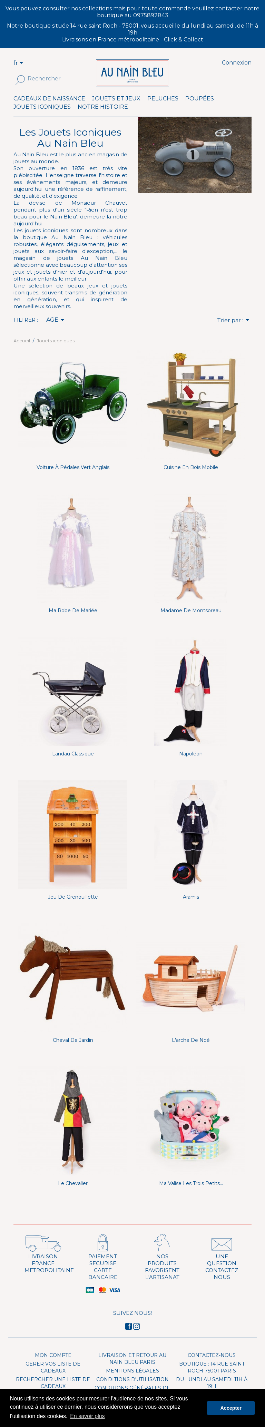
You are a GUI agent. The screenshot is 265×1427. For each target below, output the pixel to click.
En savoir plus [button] (87, 1416)
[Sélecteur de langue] (22, 63)
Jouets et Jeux (116, 109)
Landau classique (73, 764)
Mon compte (53, 1365)
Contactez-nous (212, 1365)
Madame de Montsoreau (191, 621)
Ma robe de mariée (73, 621)
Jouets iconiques (42, 117)
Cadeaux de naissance (49, 109)
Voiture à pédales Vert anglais (73, 478)
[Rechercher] (51, 78)
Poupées (199, 109)
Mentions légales (132, 1381)
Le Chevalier (73, 1194)
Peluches (162, 109)
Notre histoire (103, 117)
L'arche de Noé (191, 1050)
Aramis (191, 907)
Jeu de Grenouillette (73, 907)
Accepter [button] (231, 1408)
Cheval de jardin (73, 1050)
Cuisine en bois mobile (191, 478)
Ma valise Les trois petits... (191, 1194)
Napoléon (191, 764)
